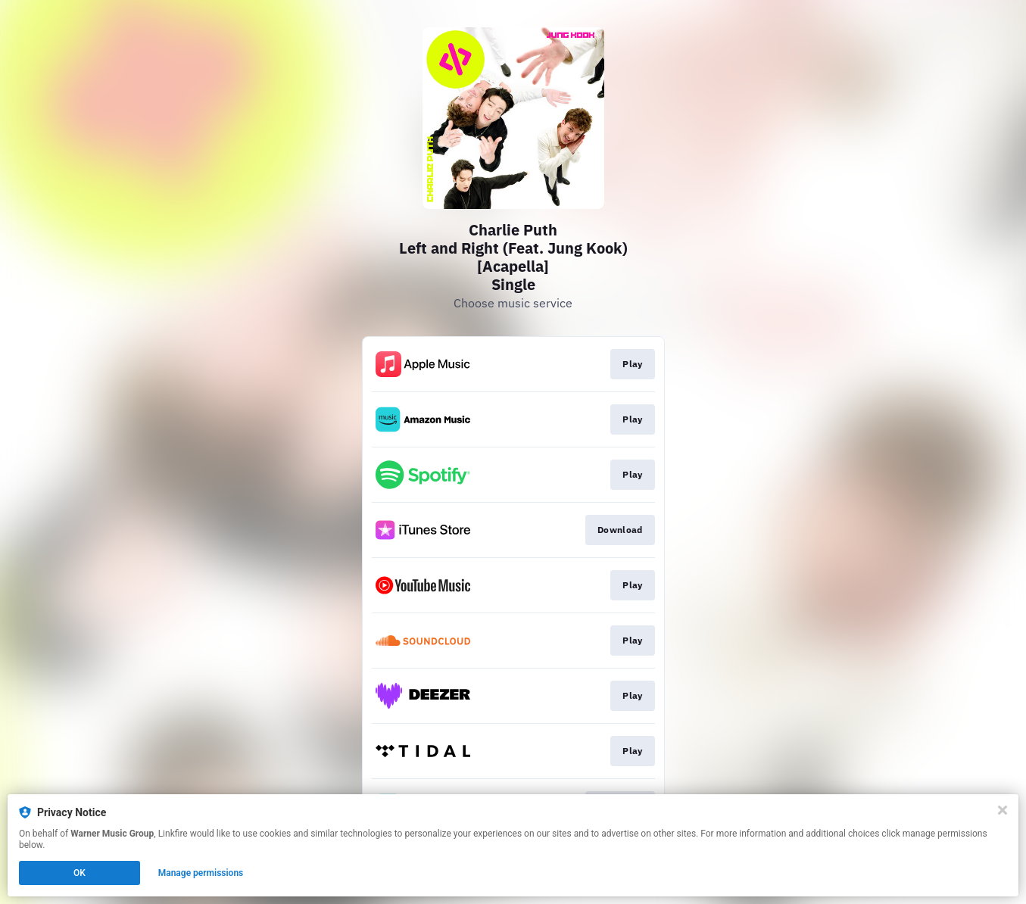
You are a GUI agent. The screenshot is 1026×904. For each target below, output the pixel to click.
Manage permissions (201, 873)
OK (79, 873)
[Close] (1002, 810)
